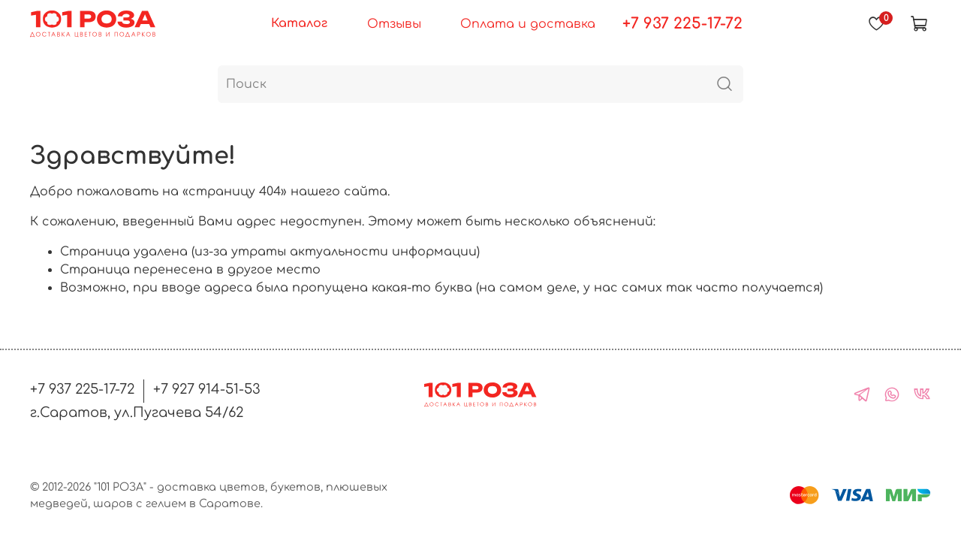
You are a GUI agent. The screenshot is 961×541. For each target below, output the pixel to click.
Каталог (299, 23)
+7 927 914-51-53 (207, 389)
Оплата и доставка (527, 24)
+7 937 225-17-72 (682, 23)
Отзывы (394, 24)
